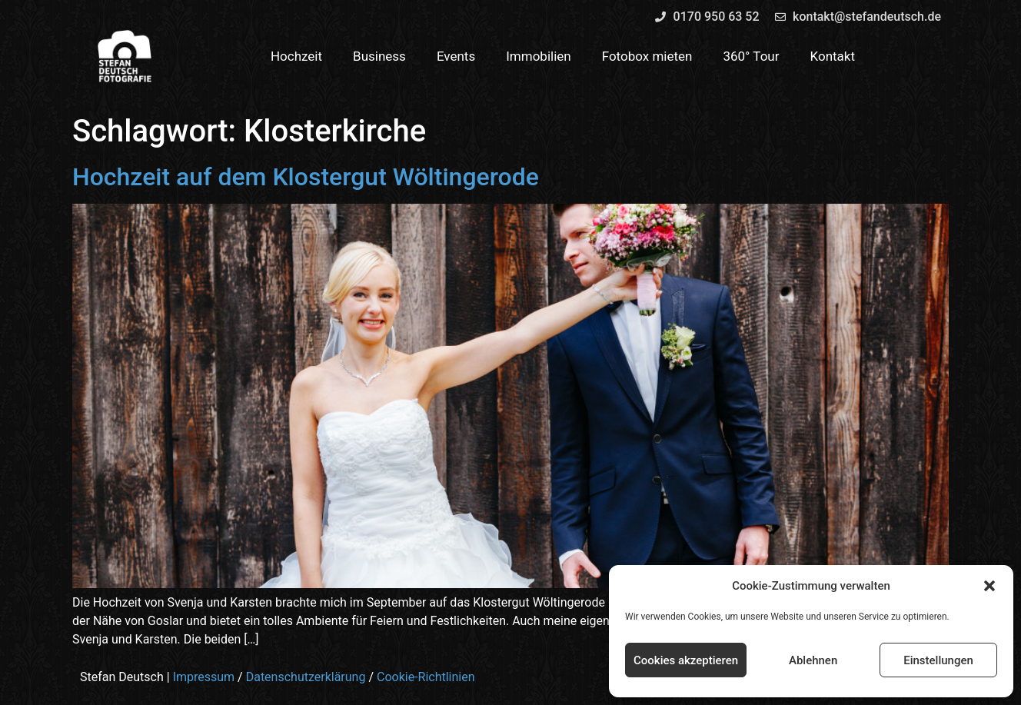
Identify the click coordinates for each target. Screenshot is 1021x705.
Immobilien (538, 56)
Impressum (204, 677)
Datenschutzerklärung (306, 677)
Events (456, 56)
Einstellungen (938, 660)
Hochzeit (296, 56)
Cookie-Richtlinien (426, 677)
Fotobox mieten (647, 56)
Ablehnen (813, 660)
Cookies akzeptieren (686, 660)
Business (379, 56)
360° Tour (751, 56)
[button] (989, 586)
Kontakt (833, 56)
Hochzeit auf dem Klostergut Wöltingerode (305, 176)
